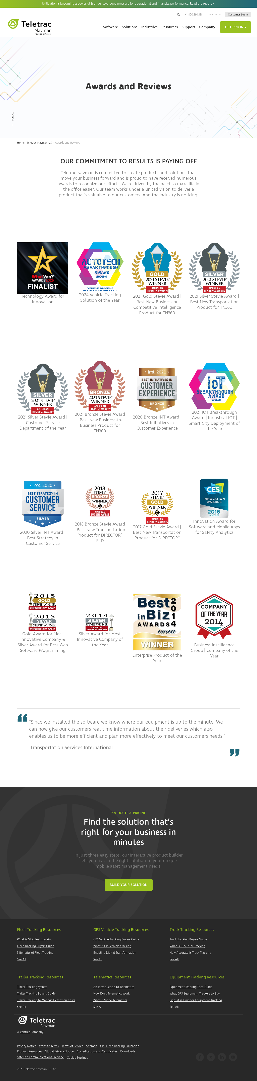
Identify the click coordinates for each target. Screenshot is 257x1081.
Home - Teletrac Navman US (34, 143)
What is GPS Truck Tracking (187, 946)
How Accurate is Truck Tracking (190, 953)
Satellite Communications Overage (40, 1057)
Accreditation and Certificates (97, 1051)
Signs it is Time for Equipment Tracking (196, 1000)
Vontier (25, 1032)
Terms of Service (72, 1046)
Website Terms (49, 1046)
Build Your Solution (129, 884)
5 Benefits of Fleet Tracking (35, 953)
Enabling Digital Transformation (114, 953)
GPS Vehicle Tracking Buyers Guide (116, 939)
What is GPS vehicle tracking (112, 946)
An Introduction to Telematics (113, 987)
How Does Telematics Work (111, 994)
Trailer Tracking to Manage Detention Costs (46, 1000)
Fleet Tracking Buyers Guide (35, 946)
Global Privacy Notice (59, 1051)
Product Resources (29, 1051)
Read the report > (202, 3)
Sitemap (91, 1046)
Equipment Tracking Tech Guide (191, 987)
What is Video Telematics (110, 1000)
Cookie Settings (77, 1058)
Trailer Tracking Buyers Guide (36, 994)
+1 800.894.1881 (194, 14)
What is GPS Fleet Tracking (34, 939)
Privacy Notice (26, 1046)
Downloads (127, 1051)
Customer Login (238, 14)
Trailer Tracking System (32, 987)
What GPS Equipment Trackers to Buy (195, 994)
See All (21, 959)
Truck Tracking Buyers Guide (188, 939)
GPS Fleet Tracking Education (119, 1046)
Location (214, 14)
